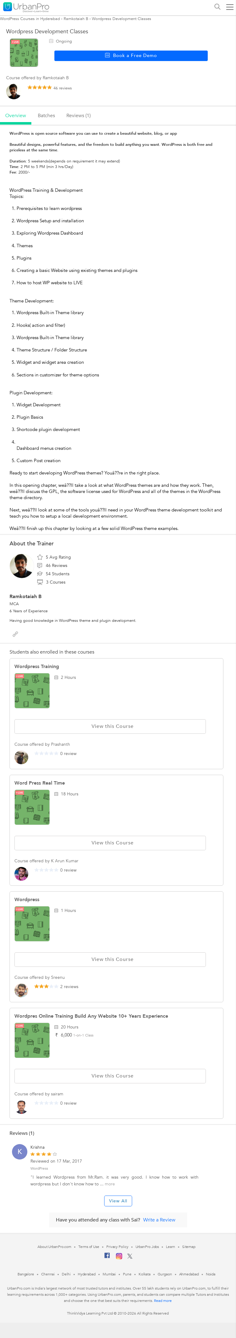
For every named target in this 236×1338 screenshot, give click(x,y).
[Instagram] (119, 1258)
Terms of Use (88, 1246)
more (110, 1184)
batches (46, 115)
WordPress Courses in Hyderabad (30, 19)
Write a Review (159, 1220)
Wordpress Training (36, 666)
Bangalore (26, 1274)
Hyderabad (87, 1274)
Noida (211, 1274)
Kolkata (145, 1274)
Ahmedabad (189, 1274)
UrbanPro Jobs (147, 1246)
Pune (127, 1274)
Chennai (48, 1274)
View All (118, 1201)
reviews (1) (78, 115)
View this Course (110, 726)
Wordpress (26, 899)
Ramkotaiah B (76, 19)
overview (15, 115)
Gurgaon (165, 1274)
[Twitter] (129, 1257)
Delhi (66, 1274)
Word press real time (39, 783)
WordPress (39, 1168)
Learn (170, 1246)
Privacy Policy (117, 1246)
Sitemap (188, 1246)
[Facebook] (107, 1257)
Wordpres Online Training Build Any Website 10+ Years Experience (91, 1016)
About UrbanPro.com (54, 1246)
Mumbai (109, 1274)
